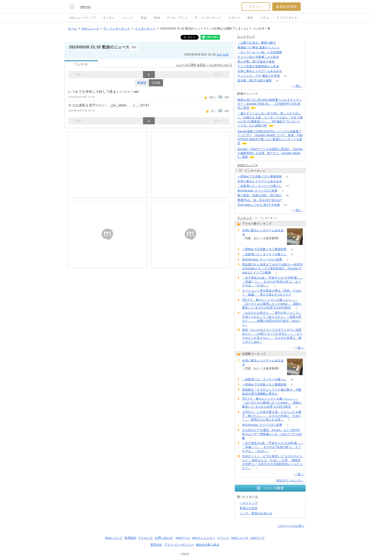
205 (284, 66)
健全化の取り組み (208, 544)
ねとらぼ (223, 54)
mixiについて (113, 537)
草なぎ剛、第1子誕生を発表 (256, 61)
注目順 (155, 82)
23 (285, 205)
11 (287, 176)
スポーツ (234, 17)
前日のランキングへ (290, 480)
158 (282, 43)
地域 (157, 17)
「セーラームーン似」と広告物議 (259, 52)
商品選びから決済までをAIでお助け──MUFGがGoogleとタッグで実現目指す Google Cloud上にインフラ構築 (272, 268)
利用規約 (130, 537)
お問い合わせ (164, 537)
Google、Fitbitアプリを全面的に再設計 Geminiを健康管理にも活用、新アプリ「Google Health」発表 (270, 153)
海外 (250, 17)
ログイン (256, 6)
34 (287, 186)
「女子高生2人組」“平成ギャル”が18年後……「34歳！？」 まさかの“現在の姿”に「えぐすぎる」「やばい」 (272, 281)
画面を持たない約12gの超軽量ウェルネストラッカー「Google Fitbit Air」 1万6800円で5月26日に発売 (269, 103)
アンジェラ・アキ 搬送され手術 (258, 75)
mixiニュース (90, 28)
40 (287, 195)
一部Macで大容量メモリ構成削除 (259, 176)
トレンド (128, 17)
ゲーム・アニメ (177, 17)
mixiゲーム (183, 537)
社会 (144, 17)
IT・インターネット (208, 17)
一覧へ (297, 86)
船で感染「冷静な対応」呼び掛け (259, 195)
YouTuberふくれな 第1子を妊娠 (258, 204)
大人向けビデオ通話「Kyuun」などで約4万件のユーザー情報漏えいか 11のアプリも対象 (272, 434)
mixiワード (257, 537)
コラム (265, 17)
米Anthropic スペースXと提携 (257, 190)
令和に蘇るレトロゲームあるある (259, 71)
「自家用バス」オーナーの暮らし (259, 186)
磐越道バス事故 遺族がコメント (258, 47)
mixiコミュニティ (203, 537)
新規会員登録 (286, 6)
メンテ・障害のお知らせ (256, 513)
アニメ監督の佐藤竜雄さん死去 (258, 66)
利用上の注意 (249, 508)
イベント (223, 537)
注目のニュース (247, 165)
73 (287, 200)
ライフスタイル (286, 17)
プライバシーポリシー (179, 544)
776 (284, 57)
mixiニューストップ (82, 17)
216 (288, 52)
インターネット (145, 28)
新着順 (141, 82)
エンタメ (109, 17)
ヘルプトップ (249, 503)
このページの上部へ (291, 525)
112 (285, 47)
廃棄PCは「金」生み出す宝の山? (259, 200)
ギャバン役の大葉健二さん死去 (258, 57)
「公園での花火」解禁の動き (256, 42)
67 (287, 71)
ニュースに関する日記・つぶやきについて (204, 65)
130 (280, 61)
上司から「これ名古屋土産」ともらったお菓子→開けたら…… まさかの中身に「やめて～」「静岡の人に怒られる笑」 (272, 416)
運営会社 (156, 544)
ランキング (244, 218)
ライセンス (145, 537)
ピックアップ (246, 36)
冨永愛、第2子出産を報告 (254, 80)
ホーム (72, 28)
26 (277, 80)
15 (285, 76)
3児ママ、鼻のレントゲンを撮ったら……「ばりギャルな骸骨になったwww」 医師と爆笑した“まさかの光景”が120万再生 (272, 303)
